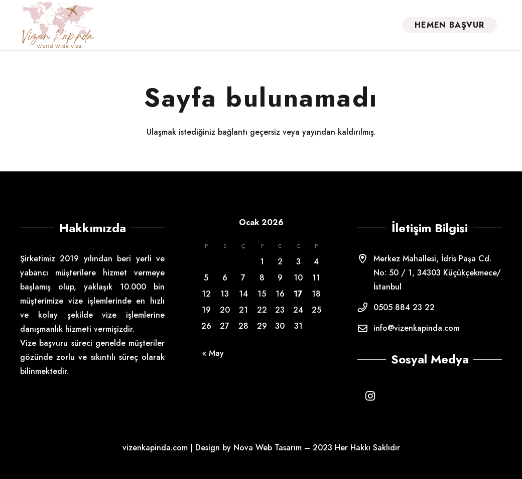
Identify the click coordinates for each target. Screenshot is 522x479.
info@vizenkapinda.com (416, 328)
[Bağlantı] (57, 25)
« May (213, 353)
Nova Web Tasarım (267, 447)
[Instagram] (369, 396)
